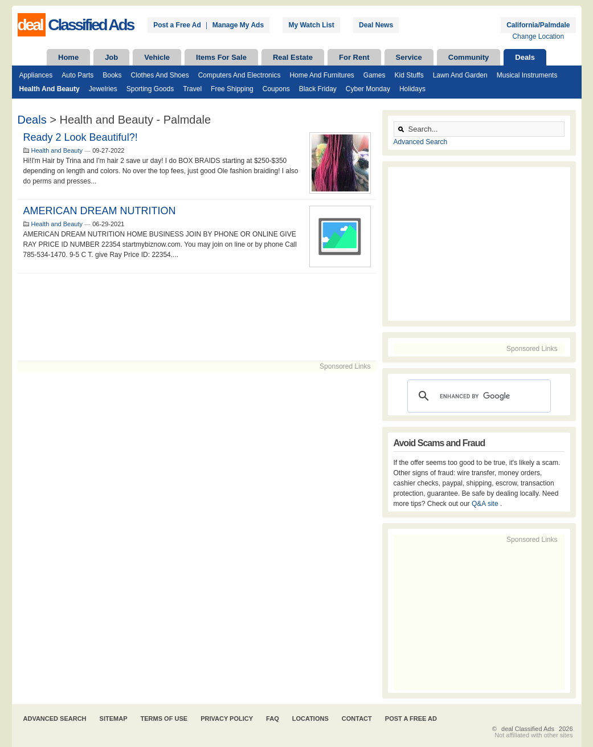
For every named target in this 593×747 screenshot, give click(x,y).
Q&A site (486, 504)
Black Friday (318, 89)
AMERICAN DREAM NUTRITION (99, 211)
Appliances (36, 75)
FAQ (272, 718)
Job (111, 57)
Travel (192, 89)
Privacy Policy (227, 718)
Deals (525, 57)
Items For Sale (221, 57)
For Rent (354, 57)
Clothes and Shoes (160, 75)
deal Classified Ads (527, 728)
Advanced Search (421, 142)
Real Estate (293, 57)
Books (112, 75)
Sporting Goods (150, 89)
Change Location (538, 36)
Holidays (412, 89)
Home (68, 57)
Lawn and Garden (460, 75)
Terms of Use (164, 718)
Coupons (276, 89)
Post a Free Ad (177, 25)
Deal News (376, 25)
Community (468, 57)
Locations (310, 718)
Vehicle (157, 57)
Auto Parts (77, 75)
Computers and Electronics (239, 75)
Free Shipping (232, 89)
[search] (477, 396)
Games (374, 75)
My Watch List (311, 25)
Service (409, 57)
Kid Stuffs (409, 75)
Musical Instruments (527, 75)
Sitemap (114, 718)
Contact (357, 718)
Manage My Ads (238, 25)
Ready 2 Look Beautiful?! (80, 137)
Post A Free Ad (411, 718)
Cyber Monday (368, 89)
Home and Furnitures (321, 75)
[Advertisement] (197, 317)
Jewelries (103, 89)
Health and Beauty (49, 89)
